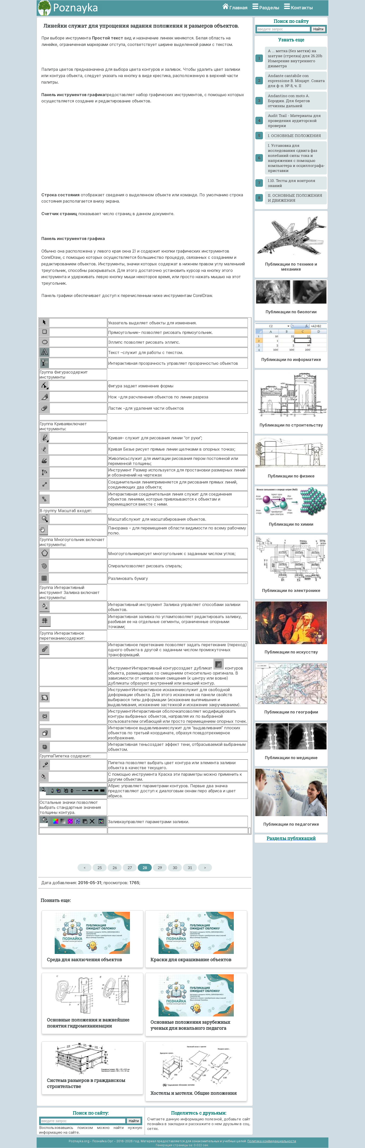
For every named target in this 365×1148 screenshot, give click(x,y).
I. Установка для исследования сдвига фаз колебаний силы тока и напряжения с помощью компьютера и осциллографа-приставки (296, 158)
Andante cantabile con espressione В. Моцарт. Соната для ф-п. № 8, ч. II (296, 80)
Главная (238, 7)
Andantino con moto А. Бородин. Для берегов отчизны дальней (289, 100)
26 (115, 867)
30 (175, 867)
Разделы (269, 7)
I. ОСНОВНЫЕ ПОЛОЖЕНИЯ (294, 135)
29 (160, 867)
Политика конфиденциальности (271, 1141)
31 (190, 867)
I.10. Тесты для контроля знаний (291, 183)
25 (100, 867)
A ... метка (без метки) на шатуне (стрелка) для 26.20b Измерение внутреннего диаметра (295, 58)
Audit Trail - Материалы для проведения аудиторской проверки (294, 120)
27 (130, 867)
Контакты (302, 7)
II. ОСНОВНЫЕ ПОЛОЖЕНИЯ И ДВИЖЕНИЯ (295, 198)
